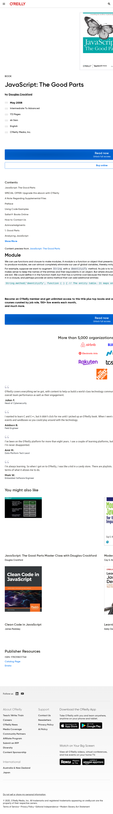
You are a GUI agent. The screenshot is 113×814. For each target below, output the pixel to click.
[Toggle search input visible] (109, 3)
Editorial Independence (47, 806)
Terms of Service (11, 806)
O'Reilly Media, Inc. (20, 132)
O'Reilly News (10, 724)
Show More (11, 241)
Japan (6, 772)
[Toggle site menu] (3, 3)
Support (43, 709)
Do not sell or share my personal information (24, 794)
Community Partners (14, 733)
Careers (7, 720)
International (11, 762)
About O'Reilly (12, 709)
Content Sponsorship (14, 752)
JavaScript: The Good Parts (45, 248)
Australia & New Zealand (16, 767)
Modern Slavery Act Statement (75, 806)
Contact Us (44, 715)
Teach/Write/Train (13, 715)
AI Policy (42, 729)
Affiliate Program (12, 738)
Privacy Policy (45, 724)
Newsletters (44, 720)
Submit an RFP (11, 743)
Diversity (8, 747)
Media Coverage (12, 729)
